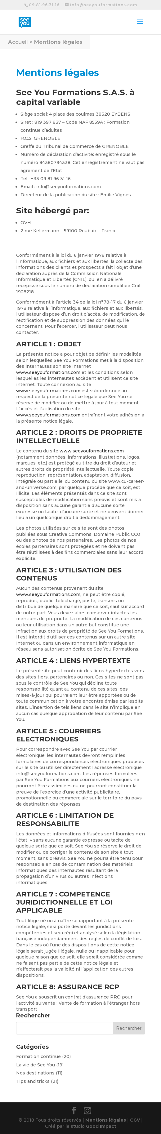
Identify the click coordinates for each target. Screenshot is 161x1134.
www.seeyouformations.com (48, 372)
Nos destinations (35, 1073)
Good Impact (101, 1126)
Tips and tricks (33, 1081)
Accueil (18, 42)
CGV (135, 1120)
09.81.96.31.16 (44, 4)
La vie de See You (35, 1065)
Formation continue (38, 1056)
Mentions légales (58, 42)
